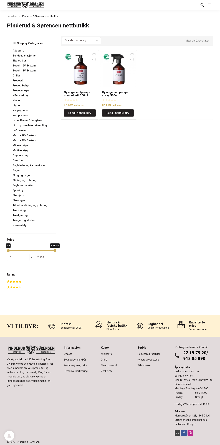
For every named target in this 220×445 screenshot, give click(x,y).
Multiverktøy (20, 150)
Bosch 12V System (24, 66)
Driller (16, 76)
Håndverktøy (32, 95)
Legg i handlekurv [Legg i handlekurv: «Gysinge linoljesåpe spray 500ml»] (118, 113)
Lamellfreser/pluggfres (27, 120)
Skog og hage (32, 175)
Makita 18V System (32, 135)
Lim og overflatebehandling (32, 125)
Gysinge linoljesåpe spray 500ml (115, 94)
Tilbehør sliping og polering (32, 205)
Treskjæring (20, 215)
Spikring (18, 190)
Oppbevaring (32, 155)
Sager (32, 170)
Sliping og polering (32, 180)
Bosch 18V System (24, 71)
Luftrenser (19, 130)
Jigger (32, 105)
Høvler (32, 100)
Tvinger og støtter (24, 220)
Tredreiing (19, 210)
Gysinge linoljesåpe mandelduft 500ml (77, 94)
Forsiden (12, 16)
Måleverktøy (32, 145)
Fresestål (32, 80)
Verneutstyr (20, 225)
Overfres (32, 160)
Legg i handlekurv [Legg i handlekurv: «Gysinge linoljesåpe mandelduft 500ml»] (79, 113)
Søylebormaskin (23, 185)
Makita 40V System (24, 140)
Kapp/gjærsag (21, 110)
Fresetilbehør (21, 86)
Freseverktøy (32, 90)
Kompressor (20, 115)
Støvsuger (32, 200)
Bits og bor (32, 60)
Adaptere (18, 51)
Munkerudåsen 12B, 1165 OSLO (192, 416)
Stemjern (18, 195)
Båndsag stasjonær (25, 56)
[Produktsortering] (81, 40)
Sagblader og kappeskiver (32, 165)
